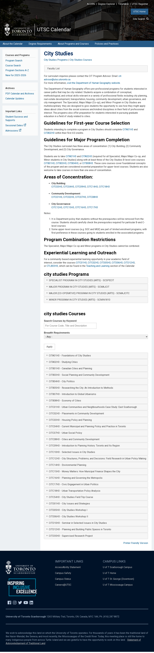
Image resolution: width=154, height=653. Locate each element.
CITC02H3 (68, 198)
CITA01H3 (128, 130)
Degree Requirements (40, 45)
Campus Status (63, 580)
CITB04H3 (73, 164)
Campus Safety (63, 574)
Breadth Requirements (57, 334)
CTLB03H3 (52, 267)
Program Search (13, 61)
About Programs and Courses (73, 45)
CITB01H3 (49, 164)
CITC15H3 (68, 208)
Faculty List (53, 69)
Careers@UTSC (63, 586)
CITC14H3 (92, 188)
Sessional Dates (15, 126)
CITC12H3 (56, 208)
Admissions (13, 131)
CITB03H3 (61, 164)
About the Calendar (13, 45)
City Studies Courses (81, 61)
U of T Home (109, 574)
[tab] (96, 282)
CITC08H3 (92, 198)
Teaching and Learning (97, 267)
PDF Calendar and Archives (19, 94)
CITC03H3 (56, 188)
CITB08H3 (87, 164)
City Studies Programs (56, 61)
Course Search (13, 66)
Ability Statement (68, 568)
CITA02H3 (49, 134)
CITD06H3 (117, 263)
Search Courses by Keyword (60, 322)
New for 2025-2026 (15, 76)
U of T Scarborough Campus (117, 568)
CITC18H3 (104, 188)
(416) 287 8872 (111, 617)
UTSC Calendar (55, 30)
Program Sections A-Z (17, 71)
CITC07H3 (80, 198)
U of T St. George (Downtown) (118, 580)
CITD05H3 (105, 263)
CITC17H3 (92, 208)
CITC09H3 (80, 188)
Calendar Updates (14, 99)
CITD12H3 (129, 263)
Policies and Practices (107, 45)
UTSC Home (139, 11)
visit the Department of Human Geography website (93, 84)
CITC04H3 (68, 188)
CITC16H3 (80, 208)
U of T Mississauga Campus (118, 586)
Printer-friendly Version (135, 544)
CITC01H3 (56, 198)
